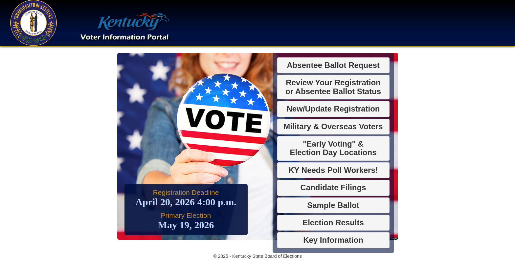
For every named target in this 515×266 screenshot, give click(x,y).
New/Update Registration (333, 108)
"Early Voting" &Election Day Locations (333, 148)
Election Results (333, 222)
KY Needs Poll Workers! (333, 170)
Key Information (333, 239)
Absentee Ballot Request (333, 65)
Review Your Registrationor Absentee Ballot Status (333, 86)
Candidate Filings (333, 187)
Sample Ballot (333, 205)
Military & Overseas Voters (333, 126)
